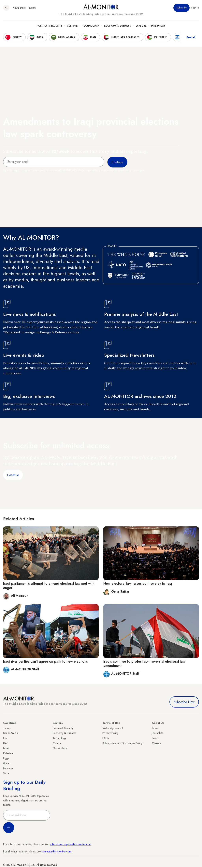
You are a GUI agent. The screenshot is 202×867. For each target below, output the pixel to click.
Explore (141, 26)
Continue (13, 475)
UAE (5, 743)
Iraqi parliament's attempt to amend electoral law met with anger (48, 585)
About (155, 728)
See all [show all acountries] (190, 37)
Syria (6, 773)
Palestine (8, 753)
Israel (6, 748)
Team (155, 738)
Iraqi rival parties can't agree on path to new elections (45, 661)
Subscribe (181, 7)
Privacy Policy (110, 733)
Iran (5, 738)
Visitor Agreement (112, 728)
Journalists (157, 733)
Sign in (195, 7)
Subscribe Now (184, 702)
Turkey (7, 728)
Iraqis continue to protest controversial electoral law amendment (144, 663)
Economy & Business (117, 26)
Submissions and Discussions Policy (122, 743)
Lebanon (8, 768)
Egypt (6, 758)
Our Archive (60, 748)
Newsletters (19, 8)
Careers (156, 743)
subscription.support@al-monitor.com (70, 844)
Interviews (158, 26)
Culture (72, 26)
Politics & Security (49, 26)
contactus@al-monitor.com (56, 851)
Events (32, 8)
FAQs (105, 738)
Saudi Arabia (10, 733)
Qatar (6, 763)
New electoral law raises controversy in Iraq (137, 583)
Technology (90, 26)
